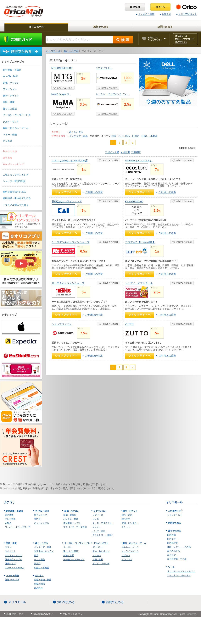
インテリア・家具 (78, 136)
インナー (96, 527)
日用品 (135, 136)
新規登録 (135, 7)
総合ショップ (40, 515)
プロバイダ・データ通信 (75, 527)
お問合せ (165, 14)
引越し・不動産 (149, 136)
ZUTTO (129, 324)
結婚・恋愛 (68, 555)
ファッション (10, 89)
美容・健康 (8, 102)
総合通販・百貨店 (12, 70)
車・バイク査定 (70, 551)
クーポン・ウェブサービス (17, 115)
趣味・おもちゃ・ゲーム (15, 128)
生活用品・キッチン (43, 551)
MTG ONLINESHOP (61, 68)
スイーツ (96, 555)
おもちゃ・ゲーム (130, 547)
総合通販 (9, 515)
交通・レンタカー (130, 523)
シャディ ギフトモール (139, 283)
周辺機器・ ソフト (72, 523)
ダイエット (10, 551)
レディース (97, 515)
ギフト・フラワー (100, 563)
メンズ (95, 519)
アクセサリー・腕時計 (103, 535)
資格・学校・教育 (42, 579)
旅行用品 (126, 519)
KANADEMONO (134, 201)
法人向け (38, 587)
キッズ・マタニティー (103, 523)
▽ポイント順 (112, 152)
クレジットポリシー (74, 614)
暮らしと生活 (10, 108)
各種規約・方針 (15, 614)
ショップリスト (174, 515)
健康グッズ (10, 563)
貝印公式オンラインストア (67, 201)
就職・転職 (39, 583)
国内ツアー (172, 539)
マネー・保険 (10, 134)
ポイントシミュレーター (179, 575)
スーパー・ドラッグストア (18, 527)
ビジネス (7, 141)
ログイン (160, 7)
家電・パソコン (11, 82)
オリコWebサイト (186, 14)
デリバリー (97, 547)
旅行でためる (21, 51)
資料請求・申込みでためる (17, 198)
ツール (171, 567)
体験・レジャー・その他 (179, 547)
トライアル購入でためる (15, 204)
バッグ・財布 (98, 531)
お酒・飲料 (97, 559)
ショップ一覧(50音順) (14, 181)
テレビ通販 (10, 519)
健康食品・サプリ (13, 559)
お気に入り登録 (63, 88)
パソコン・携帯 (70, 519)
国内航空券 (172, 543)
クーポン (67, 547)
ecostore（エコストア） (138, 160)
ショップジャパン (62, 324)
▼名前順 (125, 152)
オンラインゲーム (130, 551)
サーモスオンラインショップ (68, 283)
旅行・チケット (11, 95)
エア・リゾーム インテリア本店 (70, 160)
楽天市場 (7, 158)
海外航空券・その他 (176, 559)
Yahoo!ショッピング (13, 164)
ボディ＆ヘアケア (13, 555)
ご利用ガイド (21, 39)
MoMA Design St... (61, 94)
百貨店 (8, 523)
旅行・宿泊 (127, 515)
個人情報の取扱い (43, 614)
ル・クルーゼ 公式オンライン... (112, 94)
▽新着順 (136, 152)
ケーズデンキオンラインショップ (70, 242)
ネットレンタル (41, 523)
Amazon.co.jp (10, 151)
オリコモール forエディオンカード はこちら (185, 39)
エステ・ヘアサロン (14, 567)
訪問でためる (174, 523)
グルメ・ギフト (11, 121)
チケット (126, 527)
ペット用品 (124, 136)
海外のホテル (173, 551)
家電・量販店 (69, 515)
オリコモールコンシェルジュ (181, 571)
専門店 (37, 519)
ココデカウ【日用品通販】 (140, 242)
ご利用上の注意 (94, 192)
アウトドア (127, 559)
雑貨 (113, 136)
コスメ (8, 547)
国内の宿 (171, 535)
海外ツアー (172, 555)
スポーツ (126, 555)
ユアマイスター (104, 68)
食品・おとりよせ (100, 551)
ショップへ (66, 192)
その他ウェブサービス (74, 559)
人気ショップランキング (15, 175)
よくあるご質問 (145, 14)
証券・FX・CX (12, 579)
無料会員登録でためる (14, 192)
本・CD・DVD (10, 76)
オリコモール (17, 602)
